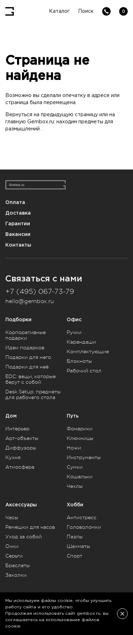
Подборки (18, 319)
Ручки (74, 332)
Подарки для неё (27, 367)
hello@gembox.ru (29, 301)
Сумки (75, 467)
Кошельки (80, 476)
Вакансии (18, 234)
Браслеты (17, 565)
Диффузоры (20, 448)
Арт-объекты (21, 438)
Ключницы (80, 438)
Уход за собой (23, 536)
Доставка (18, 213)
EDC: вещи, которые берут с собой (30, 379)
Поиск (86, 11)
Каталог (59, 11)
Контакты (18, 245)
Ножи (74, 448)
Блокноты (79, 361)
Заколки (16, 575)
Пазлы (75, 536)
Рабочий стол (84, 370)
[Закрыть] (122, 613)
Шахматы (78, 546)
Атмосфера (19, 467)
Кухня (13, 457)
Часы (11, 517)
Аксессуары (21, 504)
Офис (74, 319)
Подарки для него (28, 357)
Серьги (14, 556)
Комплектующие (88, 351)
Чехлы (75, 486)
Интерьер (17, 428)
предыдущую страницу (69, 115)
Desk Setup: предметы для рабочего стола (33, 394)
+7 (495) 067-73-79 (39, 291)
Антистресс (81, 517)
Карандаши (81, 342)
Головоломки (84, 527)
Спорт (74, 556)
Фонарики (80, 428)
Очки (11, 546)
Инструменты (84, 457)
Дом (11, 416)
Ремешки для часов (30, 527)
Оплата (15, 202)
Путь (73, 416)
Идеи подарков (24, 347)
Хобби (75, 504)
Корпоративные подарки (25, 335)
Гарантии (17, 223)
